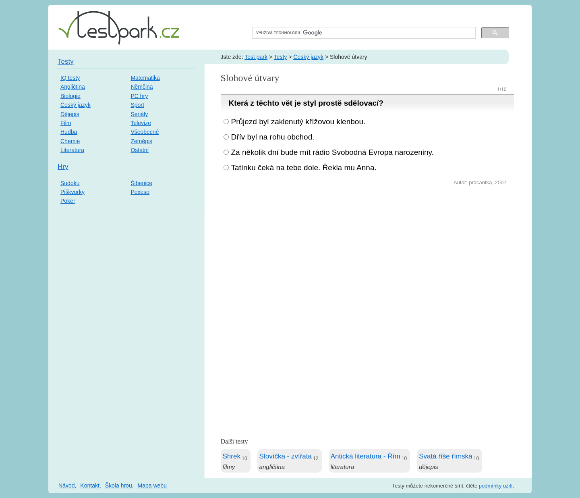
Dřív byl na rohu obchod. (273, 137)
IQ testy (70, 78)
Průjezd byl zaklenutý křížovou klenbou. (298, 121)
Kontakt (89, 485)
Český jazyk (308, 57)
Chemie (70, 141)
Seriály (139, 114)
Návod (66, 485)
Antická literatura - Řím (365, 456)
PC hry (139, 96)
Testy (280, 57)
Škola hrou (118, 485)
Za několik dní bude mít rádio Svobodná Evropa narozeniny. (332, 152)
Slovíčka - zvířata (285, 456)
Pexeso (139, 192)
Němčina (141, 86)
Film (65, 123)
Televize (140, 123)
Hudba (68, 132)
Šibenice (141, 183)
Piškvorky (72, 192)
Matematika (145, 78)
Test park (255, 57)
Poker (67, 201)
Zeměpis (141, 141)
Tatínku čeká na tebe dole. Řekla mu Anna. (304, 167)
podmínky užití (496, 486)
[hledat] (363, 33)
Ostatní (139, 150)
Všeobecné (144, 132)
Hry (63, 167)
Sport (137, 105)
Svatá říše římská (445, 456)
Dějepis (69, 114)
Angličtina (72, 86)
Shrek (231, 456)
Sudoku (69, 183)
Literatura (72, 150)
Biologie (70, 96)
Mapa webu (152, 485)
